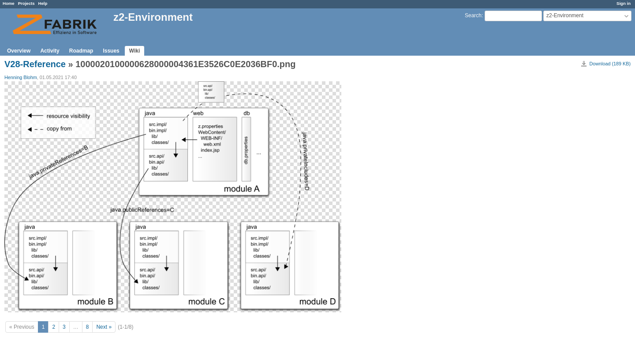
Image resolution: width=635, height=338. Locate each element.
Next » (104, 327)
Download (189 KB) (610, 63)
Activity (49, 51)
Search (473, 15)
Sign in (623, 3)
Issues (111, 51)
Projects (26, 3)
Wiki (134, 51)
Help (43, 3)
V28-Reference (35, 64)
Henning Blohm (20, 77)
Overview (18, 51)
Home (9, 3)
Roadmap (81, 51)
